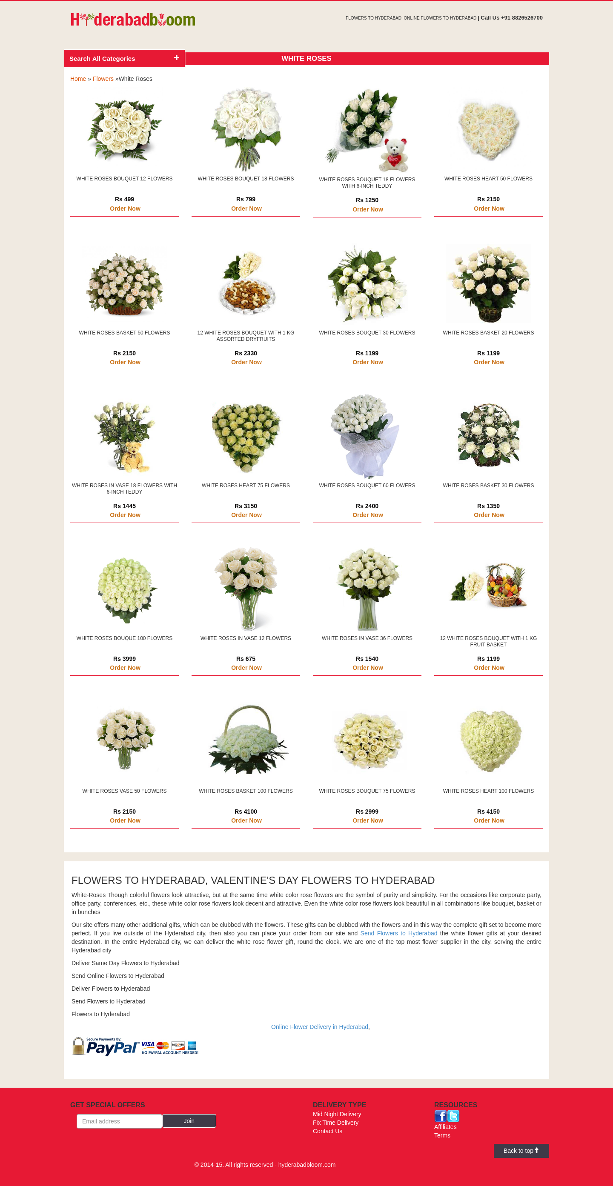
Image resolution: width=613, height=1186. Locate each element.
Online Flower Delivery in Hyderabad (319, 1026)
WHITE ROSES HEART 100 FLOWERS (488, 791)
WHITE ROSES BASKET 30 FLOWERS (488, 486)
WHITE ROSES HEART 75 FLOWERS (246, 486)
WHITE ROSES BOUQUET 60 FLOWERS (367, 486)
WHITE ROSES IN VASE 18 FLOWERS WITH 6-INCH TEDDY (124, 489)
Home (78, 78)
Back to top (521, 1150)
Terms (442, 1135)
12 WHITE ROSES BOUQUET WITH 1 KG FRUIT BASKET (488, 641)
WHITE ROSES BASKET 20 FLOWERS (488, 333)
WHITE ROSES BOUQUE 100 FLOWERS (124, 638)
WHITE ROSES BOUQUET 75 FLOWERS (367, 791)
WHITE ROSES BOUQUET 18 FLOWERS (246, 179)
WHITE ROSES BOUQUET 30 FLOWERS (367, 333)
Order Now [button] (125, 208)
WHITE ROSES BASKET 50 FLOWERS (124, 333)
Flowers (103, 78)
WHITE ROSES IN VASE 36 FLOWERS (367, 638)
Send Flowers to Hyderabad (399, 933)
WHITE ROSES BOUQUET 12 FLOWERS (125, 179)
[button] (189, 1121)
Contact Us (327, 1131)
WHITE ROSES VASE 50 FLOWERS (125, 791)
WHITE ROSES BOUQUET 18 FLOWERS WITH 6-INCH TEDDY (367, 183)
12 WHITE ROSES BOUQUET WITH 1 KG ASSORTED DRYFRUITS (246, 336)
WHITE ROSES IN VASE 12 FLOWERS (246, 638)
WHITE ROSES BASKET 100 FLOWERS (246, 791)
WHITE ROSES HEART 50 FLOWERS (488, 179)
